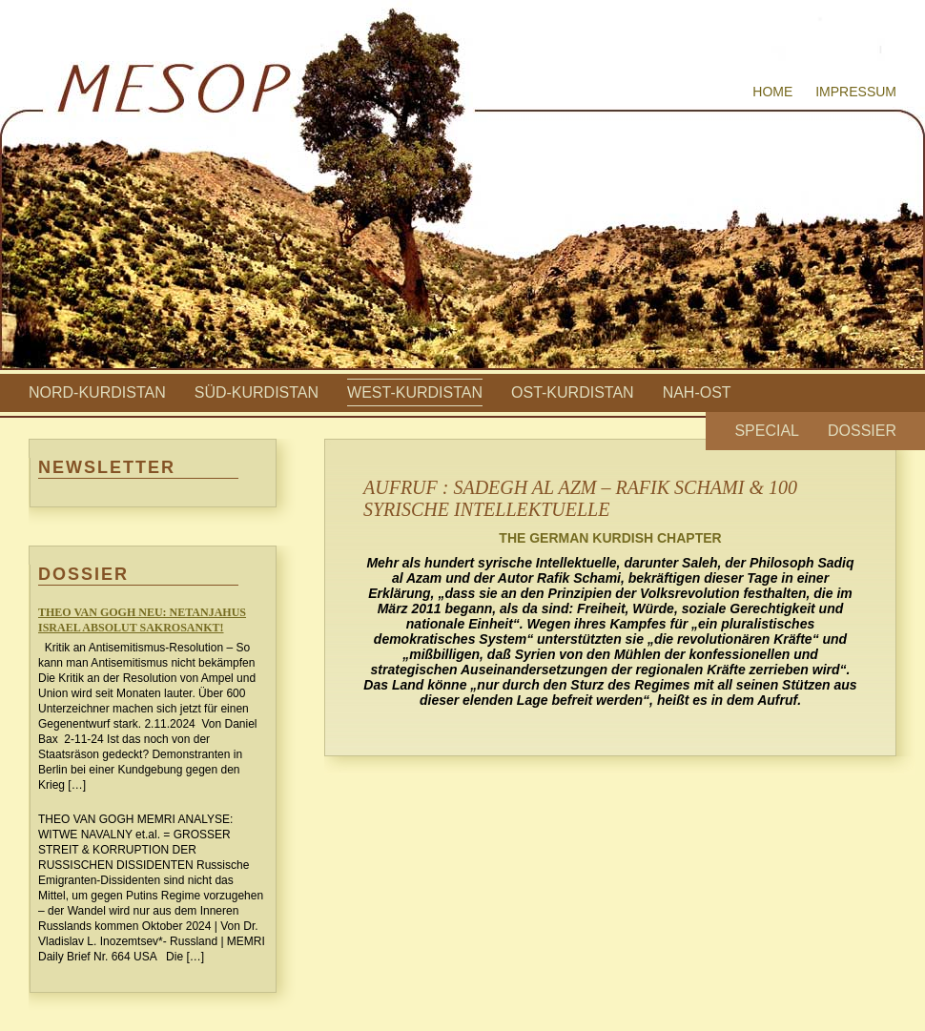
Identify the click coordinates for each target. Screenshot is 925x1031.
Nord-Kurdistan (97, 392)
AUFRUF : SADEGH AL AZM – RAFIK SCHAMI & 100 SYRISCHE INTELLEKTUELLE (580, 498)
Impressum (855, 91)
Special (766, 431)
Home (772, 91)
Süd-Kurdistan (257, 392)
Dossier (862, 431)
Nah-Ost (697, 392)
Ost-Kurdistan (572, 392)
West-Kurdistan (415, 392)
